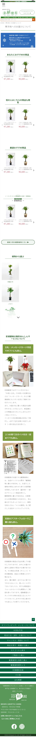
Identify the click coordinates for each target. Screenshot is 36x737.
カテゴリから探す (18, 650)
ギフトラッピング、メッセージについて (18, 625)
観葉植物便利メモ (18, 665)
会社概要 (18, 680)
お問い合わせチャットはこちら (11, 716)
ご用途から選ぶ (18, 655)
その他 (18, 675)
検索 (33, 19)
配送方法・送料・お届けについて (18, 635)
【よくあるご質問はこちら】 (11, 719)
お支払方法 (18, 630)
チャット (24, 571)
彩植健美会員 (18, 670)
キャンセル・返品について (18, 640)
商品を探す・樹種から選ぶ (18, 645)
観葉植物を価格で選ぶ (18, 660)
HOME (2, 23)
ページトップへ (33, 619)
